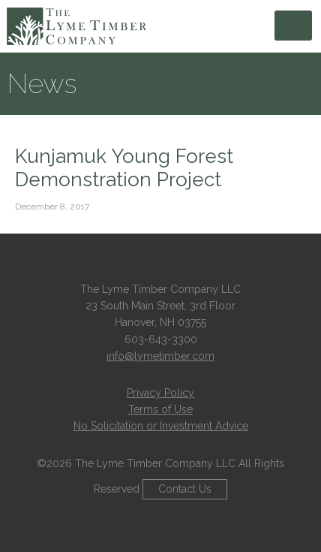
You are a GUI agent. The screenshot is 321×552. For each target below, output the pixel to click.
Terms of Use (160, 409)
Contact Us (185, 489)
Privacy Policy (160, 393)
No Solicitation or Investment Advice (161, 426)
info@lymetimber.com (160, 356)
